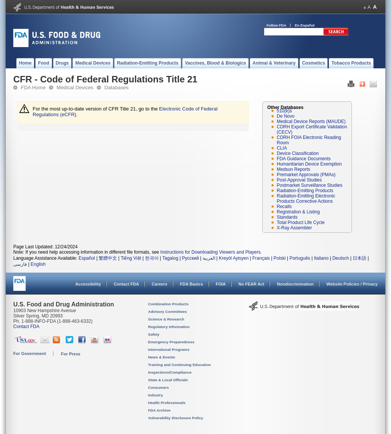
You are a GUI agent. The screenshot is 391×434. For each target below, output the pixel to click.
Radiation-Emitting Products (305, 190)
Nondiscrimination (295, 284)
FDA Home (33, 87)
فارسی (20, 264)
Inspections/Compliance (170, 372)
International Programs (168, 349)
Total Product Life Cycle (301, 222)
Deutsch (340, 258)
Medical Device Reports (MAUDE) (311, 121)
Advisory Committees (167, 311)
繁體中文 (108, 258)
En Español (305, 25)
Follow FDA (276, 25)
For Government (29, 353)
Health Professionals (166, 403)
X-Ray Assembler (294, 227)
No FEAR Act (251, 284)
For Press (70, 354)
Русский (190, 258)
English (38, 264)
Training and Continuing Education (179, 365)
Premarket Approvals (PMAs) (306, 174)
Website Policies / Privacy (352, 284)
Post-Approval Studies (299, 180)
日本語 (359, 258)
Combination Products (168, 304)
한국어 (152, 258)
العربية (209, 258)
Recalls (284, 206)
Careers (159, 284)
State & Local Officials (168, 380)
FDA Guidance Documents (304, 158)
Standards (287, 217)
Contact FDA (126, 284)
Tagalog (170, 258)
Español (87, 258)
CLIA (282, 148)
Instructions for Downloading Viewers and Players (210, 252)
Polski (280, 258)
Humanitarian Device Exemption (309, 164)
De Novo (286, 116)
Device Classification (298, 153)
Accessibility (88, 284)
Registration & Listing (298, 212)
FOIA (220, 284)
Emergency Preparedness (171, 342)
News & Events (161, 357)
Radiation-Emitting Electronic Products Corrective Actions (306, 198)
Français (261, 258)
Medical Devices (75, 87)
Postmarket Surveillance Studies (309, 185)
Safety (153, 334)
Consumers (158, 387)
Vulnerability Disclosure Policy (175, 418)
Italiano (321, 258)
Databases (116, 87)
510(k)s (284, 111)
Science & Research (166, 319)
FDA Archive (159, 410)
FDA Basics (191, 284)
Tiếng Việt (131, 258)
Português (299, 258)
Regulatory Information (169, 327)
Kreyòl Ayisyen (234, 258)
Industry (155, 395)
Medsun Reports (293, 169)
